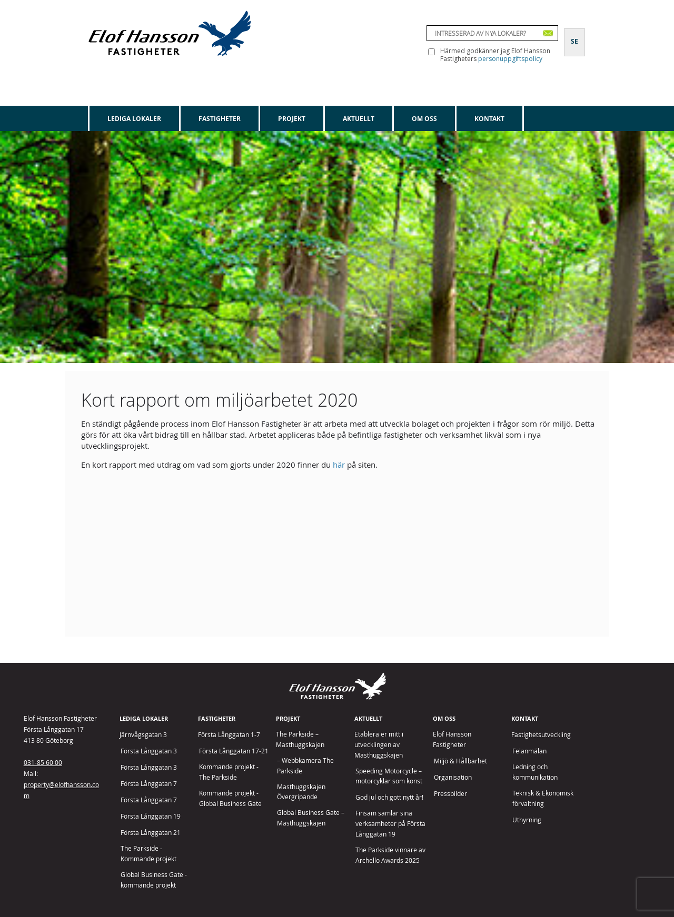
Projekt (291, 118)
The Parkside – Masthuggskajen (300, 739)
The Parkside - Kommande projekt (148, 853)
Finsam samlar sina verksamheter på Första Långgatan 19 (390, 823)
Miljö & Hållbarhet (460, 761)
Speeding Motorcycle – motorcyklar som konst (388, 776)
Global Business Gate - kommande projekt (154, 880)
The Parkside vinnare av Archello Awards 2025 (390, 855)
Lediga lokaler (134, 118)
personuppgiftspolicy (510, 58)
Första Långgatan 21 (151, 833)
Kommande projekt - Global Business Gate (230, 798)
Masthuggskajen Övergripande (301, 792)
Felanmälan (529, 751)
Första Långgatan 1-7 (229, 735)
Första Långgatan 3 (149, 751)
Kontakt (489, 118)
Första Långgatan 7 (149, 784)
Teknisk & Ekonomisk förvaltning (542, 798)
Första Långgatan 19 (151, 816)
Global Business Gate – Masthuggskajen (310, 818)
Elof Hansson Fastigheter (452, 739)
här (339, 464)
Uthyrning (526, 820)
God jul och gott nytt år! (389, 797)
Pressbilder (450, 794)
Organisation (453, 777)
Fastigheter (220, 118)
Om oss (424, 118)
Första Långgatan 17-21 (234, 751)
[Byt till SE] (574, 35)
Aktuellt (358, 118)
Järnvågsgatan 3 (143, 735)
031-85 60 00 (43, 762)
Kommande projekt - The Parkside (229, 772)
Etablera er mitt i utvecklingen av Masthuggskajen (378, 744)
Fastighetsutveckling (541, 735)
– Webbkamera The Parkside (305, 766)
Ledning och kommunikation (535, 772)
